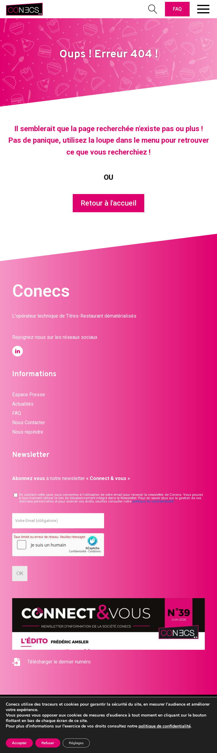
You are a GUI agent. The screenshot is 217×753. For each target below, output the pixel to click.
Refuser (47, 743)
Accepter (19, 743)
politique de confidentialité (152, 501)
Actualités (22, 404)
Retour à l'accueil (108, 203)
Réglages (76, 743)
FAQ (177, 9)
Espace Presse (28, 394)
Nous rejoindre (27, 432)
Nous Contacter (28, 422)
